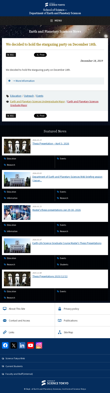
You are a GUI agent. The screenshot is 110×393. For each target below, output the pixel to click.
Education (15, 95)
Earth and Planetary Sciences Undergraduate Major (37, 101)
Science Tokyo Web (15, 358)
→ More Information (24, 80)
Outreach (29, 95)
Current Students (14, 366)
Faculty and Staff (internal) (19, 373)
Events (39, 95)
